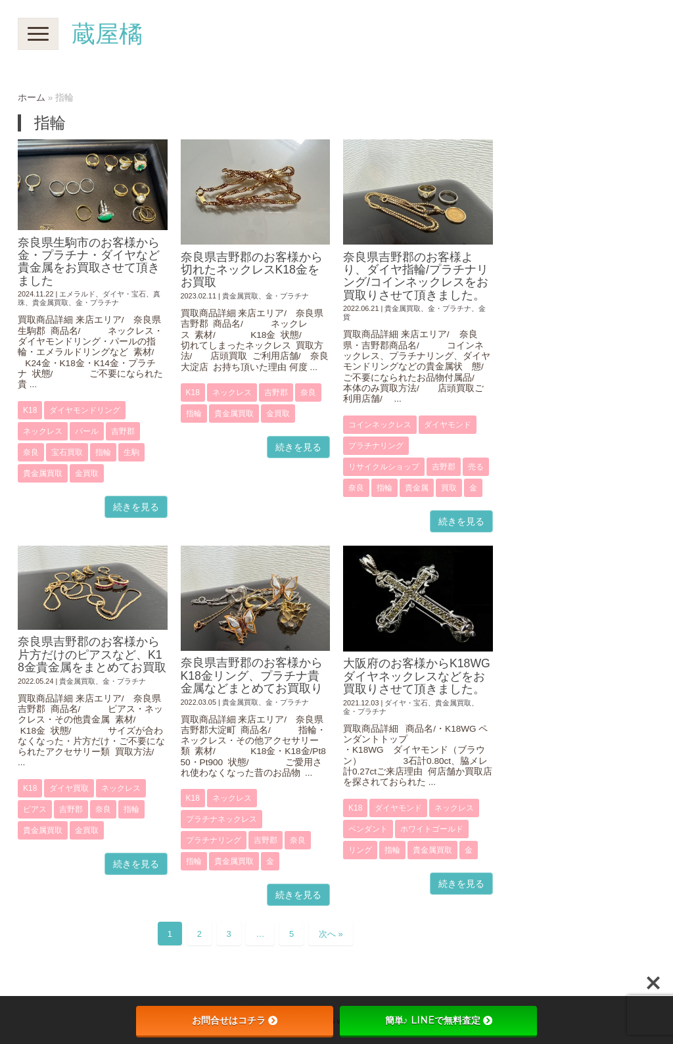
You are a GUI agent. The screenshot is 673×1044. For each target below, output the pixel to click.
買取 (449, 487)
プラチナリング (376, 445)
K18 (30, 410)
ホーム (31, 98)
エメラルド (77, 294)
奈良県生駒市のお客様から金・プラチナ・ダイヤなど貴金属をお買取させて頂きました (89, 261)
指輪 (103, 452)
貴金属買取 (50, 302)
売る (476, 466)
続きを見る (136, 507)
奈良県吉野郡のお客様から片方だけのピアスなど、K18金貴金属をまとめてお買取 (92, 654)
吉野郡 (123, 431)
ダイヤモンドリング (84, 410)
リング (360, 850)
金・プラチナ (97, 302)
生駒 (131, 452)
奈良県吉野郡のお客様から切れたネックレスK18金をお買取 (252, 269)
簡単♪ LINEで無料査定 (438, 1020)
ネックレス (42, 431)
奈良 (31, 452)
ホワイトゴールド (431, 829)
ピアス (35, 809)
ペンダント (368, 829)
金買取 (87, 473)
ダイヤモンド (447, 424)
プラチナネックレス (221, 819)
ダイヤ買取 (69, 788)
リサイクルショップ (383, 466)
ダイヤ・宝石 (124, 294)
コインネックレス (379, 424)
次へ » (331, 934)
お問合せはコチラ (234, 1020)
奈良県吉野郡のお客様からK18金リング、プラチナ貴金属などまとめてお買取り (252, 675)
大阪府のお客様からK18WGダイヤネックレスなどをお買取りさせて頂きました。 (416, 676)
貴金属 (417, 487)
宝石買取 (67, 452)
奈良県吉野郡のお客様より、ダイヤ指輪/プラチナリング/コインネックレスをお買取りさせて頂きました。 (415, 276)
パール (87, 431)
